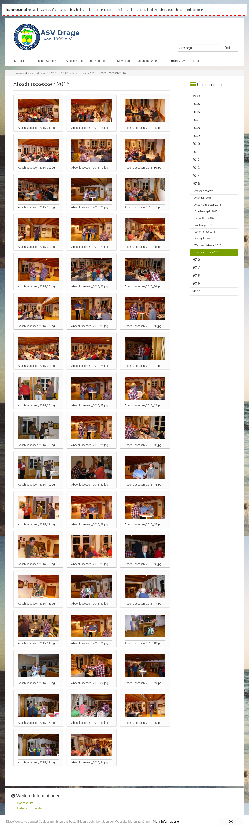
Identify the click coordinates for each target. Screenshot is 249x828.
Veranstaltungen (147, 61)
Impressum (25, 803)
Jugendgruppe (98, 61)
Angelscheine (74, 61)
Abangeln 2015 (202, 238)
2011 (196, 152)
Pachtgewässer (46, 61)
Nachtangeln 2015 (204, 225)
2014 (196, 176)
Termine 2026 (176, 61)
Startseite (20, 61)
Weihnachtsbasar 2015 (207, 245)
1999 (196, 96)
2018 (196, 275)
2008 (196, 128)
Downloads (124, 61)
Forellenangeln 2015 (205, 211)
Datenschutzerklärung (32, 808)
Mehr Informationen (172, 822)
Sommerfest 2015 (204, 231)
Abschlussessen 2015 (79, 73)
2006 (196, 112)
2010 (196, 144)
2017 (196, 267)
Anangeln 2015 (202, 197)
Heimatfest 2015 (204, 218)
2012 (196, 160)
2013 (196, 168)
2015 (54, 73)
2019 (196, 283)
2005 (196, 104)
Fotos (195, 61)
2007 (196, 120)
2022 (196, 291)
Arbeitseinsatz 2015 (205, 190)
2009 (196, 136)
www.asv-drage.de (25, 73)
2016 (196, 260)
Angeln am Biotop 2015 (207, 204)
